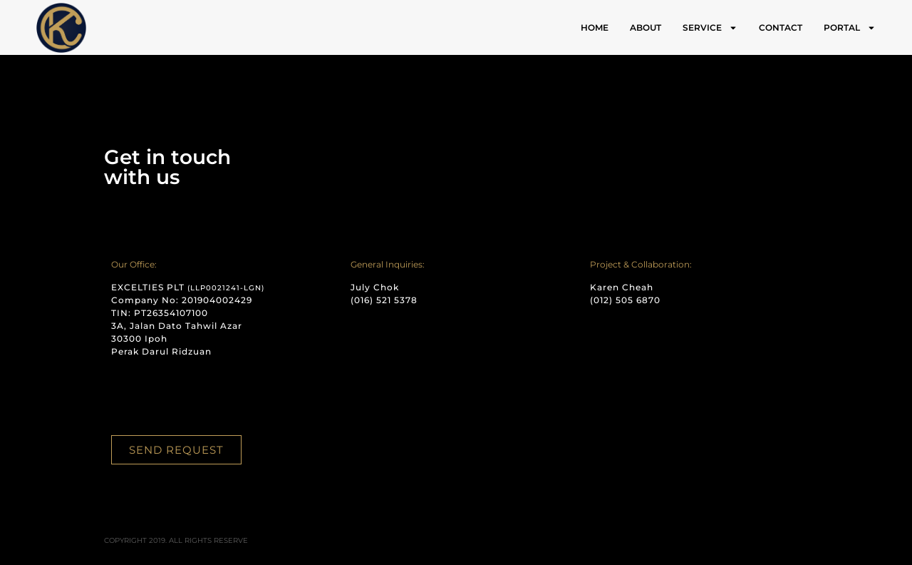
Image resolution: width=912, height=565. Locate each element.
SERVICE (710, 28)
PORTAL (850, 28)
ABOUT (645, 27)
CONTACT (780, 27)
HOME (594, 27)
